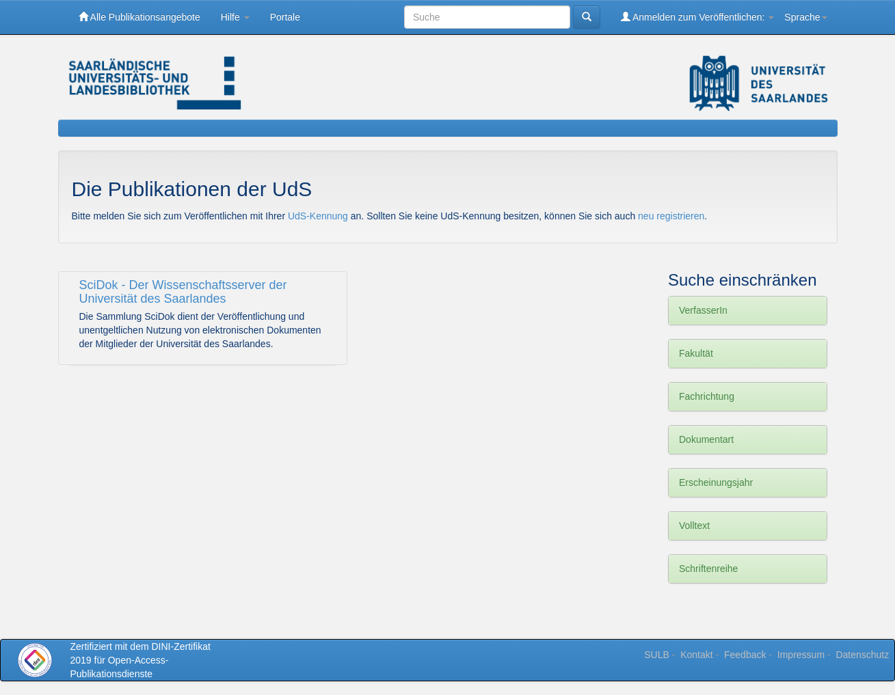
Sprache (805, 17)
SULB (656, 654)
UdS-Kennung (319, 215)
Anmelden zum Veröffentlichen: (698, 17)
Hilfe (235, 17)
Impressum (801, 654)
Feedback (745, 654)
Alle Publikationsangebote (139, 17)
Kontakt (696, 654)
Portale (285, 17)
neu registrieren (671, 215)
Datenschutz (862, 654)
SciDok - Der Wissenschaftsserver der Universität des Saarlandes (183, 291)
